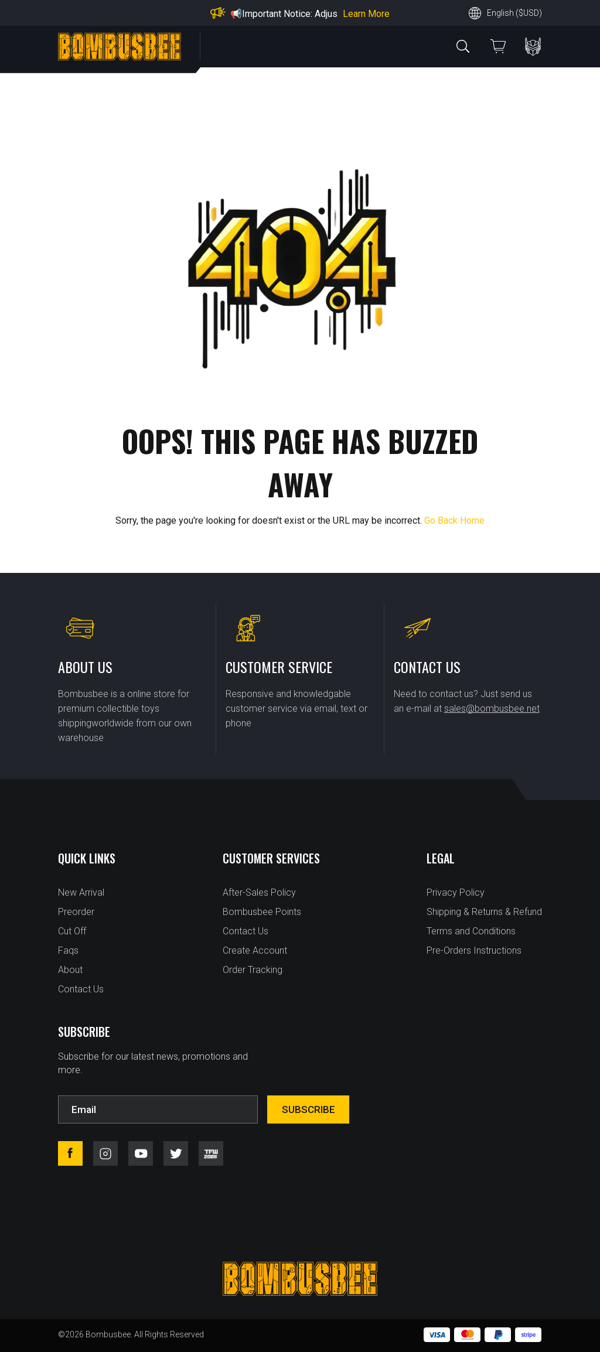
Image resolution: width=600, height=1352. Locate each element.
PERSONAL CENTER (533, 46)
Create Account (255, 950)
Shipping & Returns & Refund (484, 911)
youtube (140, 1153)
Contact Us (81, 989)
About (70, 969)
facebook (70, 1153)
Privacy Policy (456, 892)
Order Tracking (252, 969)
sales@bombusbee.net (492, 708)
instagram (105, 1153)
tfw (211, 1153)
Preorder (76, 911)
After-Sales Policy (259, 892)
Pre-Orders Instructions (474, 950)
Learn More (366, 13)
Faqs (68, 950)
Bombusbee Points (262, 911)
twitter (175, 1153)
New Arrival (81, 892)
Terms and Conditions (471, 931)
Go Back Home (454, 520)
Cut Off (72, 931)
